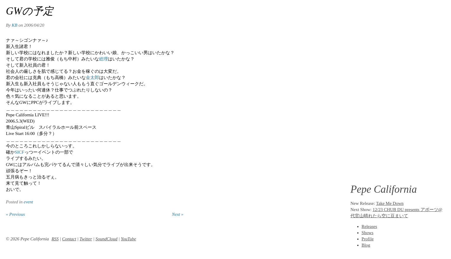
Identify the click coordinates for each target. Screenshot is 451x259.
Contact (69, 239)
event (28, 202)
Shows (368, 232)
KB (14, 25)
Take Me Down (389, 203)
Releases (369, 226)
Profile (368, 239)
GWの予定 (29, 11)
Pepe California (383, 189)
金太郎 (92, 77)
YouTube (128, 239)
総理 (103, 59)
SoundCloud (106, 239)
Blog (366, 245)
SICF (19, 152)
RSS (55, 239)
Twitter (86, 239)
